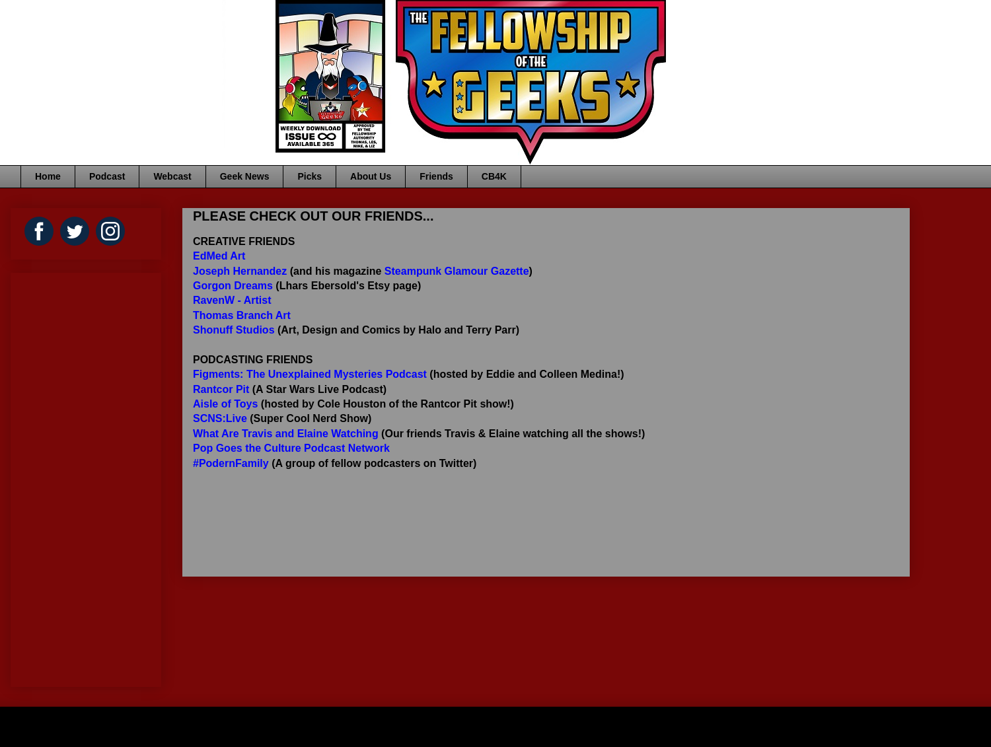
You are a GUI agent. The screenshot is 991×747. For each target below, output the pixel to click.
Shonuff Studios (234, 330)
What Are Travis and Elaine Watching (286, 433)
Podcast (107, 176)
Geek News (245, 176)
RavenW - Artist (232, 300)
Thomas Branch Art (242, 315)
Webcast (172, 176)
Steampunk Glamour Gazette (457, 271)
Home (48, 176)
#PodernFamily (231, 463)
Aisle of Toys (225, 403)
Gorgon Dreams (233, 285)
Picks (309, 176)
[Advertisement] (60, 476)
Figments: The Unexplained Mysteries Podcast (310, 374)
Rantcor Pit (221, 389)
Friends (436, 176)
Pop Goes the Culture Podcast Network (291, 448)
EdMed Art (219, 256)
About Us (370, 176)
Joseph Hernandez (240, 271)
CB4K (494, 176)
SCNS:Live (220, 418)
